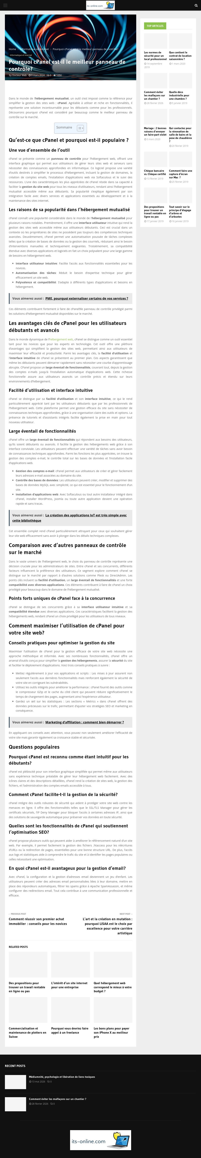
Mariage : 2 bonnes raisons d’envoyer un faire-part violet (155, 131)
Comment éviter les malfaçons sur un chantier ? (154, 95)
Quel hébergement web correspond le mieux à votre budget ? (113, 987)
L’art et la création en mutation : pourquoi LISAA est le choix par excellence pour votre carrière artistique (107, 926)
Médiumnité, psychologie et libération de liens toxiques (62, 1077)
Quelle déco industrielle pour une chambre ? (179, 95)
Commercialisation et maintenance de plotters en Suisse (27, 1032)
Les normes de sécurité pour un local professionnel (155, 56)
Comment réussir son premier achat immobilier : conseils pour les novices (38, 921)
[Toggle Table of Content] (78, 128)
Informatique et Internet (21, 55)
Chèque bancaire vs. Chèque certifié (155, 172)
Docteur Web (19, 75)
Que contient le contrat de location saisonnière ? (180, 56)
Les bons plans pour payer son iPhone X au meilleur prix (111, 1032)
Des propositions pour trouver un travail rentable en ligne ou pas (27, 987)
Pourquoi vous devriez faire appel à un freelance (69, 1030)
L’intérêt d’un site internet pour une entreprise (69, 985)
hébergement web (61, 339)
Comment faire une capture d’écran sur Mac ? (180, 174)
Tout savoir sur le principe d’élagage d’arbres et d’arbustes (180, 211)
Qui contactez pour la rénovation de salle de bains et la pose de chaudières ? (180, 134)
